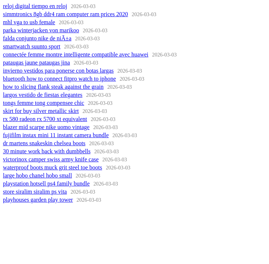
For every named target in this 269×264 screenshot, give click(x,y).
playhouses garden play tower (38, 200)
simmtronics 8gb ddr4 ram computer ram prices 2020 (65, 14)
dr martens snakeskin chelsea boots (44, 143)
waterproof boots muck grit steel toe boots (52, 167)
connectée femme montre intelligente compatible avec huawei (75, 54)
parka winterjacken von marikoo (41, 30)
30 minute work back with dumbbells (47, 151)
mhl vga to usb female (29, 22)
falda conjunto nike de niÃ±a (37, 38)
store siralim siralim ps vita (35, 191)
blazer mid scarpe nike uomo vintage (46, 127)
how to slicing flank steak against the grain (53, 87)
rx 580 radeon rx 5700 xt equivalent (45, 119)
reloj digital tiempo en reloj (35, 6)
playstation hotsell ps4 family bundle (46, 183)
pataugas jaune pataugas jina (36, 62)
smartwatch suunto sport (31, 46)
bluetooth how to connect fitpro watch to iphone (59, 79)
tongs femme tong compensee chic (43, 103)
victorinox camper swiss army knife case (51, 159)
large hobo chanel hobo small (37, 175)
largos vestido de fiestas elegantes (43, 95)
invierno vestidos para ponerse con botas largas (58, 70)
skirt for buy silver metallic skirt (41, 111)
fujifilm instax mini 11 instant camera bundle (56, 135)
